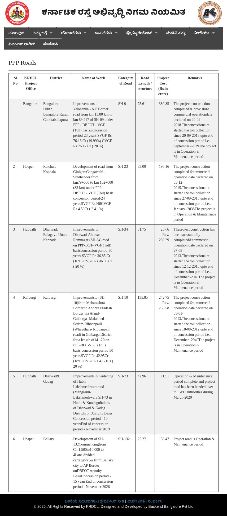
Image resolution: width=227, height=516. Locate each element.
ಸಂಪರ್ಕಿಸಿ (50, 44)
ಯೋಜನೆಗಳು (71, 33)
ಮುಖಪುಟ (16, 33)
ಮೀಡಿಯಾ (201, 33)
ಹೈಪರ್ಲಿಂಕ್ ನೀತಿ (112, 501)
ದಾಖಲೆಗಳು (103, 33)
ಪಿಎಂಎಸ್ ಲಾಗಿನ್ (21, 44)
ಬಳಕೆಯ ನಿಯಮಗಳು (81, 501)
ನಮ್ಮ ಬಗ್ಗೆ (40, 33)
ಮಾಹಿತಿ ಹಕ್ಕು (175, 33)
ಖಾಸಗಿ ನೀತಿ (136, 501)
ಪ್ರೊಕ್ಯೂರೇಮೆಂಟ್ (139, 33)
